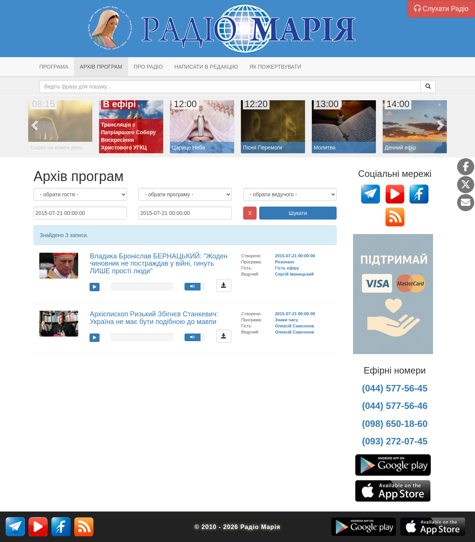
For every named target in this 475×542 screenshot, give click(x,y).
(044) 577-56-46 (394, 406)
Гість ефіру (287, 268)
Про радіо (148, 67)
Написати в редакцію (206, 67)
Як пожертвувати (275, 67)
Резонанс (284, 262)
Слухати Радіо (441, 9)
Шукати (298, 213)
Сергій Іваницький (294, 274)
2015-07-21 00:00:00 (295, 255)
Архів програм (101, 67)
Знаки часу (286, 320)
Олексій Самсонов (294, 326)
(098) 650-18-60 (394, 424)
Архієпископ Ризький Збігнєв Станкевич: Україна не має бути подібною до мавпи (154, 318)
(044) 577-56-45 (394, 388)
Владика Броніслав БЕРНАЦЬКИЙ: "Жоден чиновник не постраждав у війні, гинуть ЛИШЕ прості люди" (158, 263)
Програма (53, 67)
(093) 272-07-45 (394, 441)
